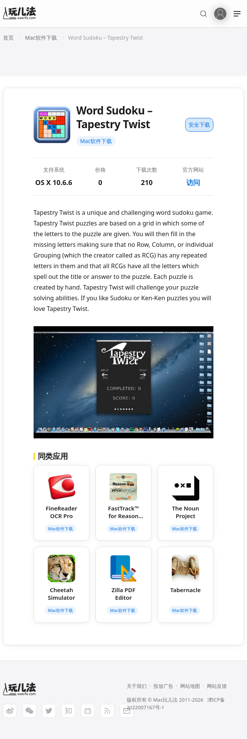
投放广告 (163, 686)
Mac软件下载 (96, 141)
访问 (193, 182)
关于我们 (137, 686)
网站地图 (190, 686)
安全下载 (199, 124)
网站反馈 (217, 686)
